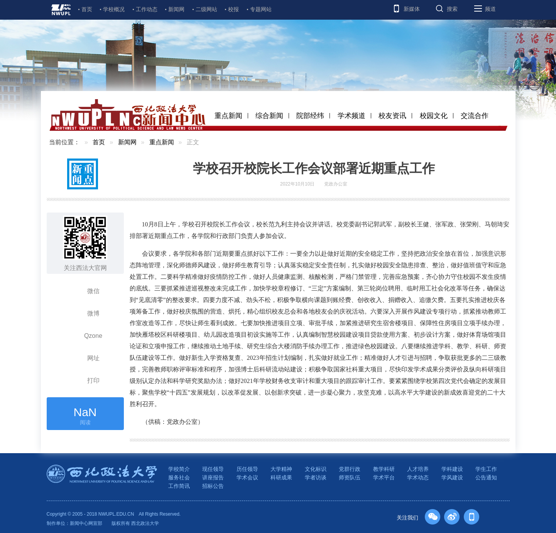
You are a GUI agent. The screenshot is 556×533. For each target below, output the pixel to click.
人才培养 (418, 469)
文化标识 (315, 469)
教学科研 (384, 469)
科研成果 (281, 477)
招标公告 (213, 486)
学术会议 (247, 477)
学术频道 (351, 116)
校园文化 (434, 116)
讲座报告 (213, 477)
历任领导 (247, 469)
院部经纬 (310, 116)
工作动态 (146, 9)
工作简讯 (179, 486)
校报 (233, 9)
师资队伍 (349, 477)
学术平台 (384, 477)
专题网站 (261, 9)
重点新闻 (228, 116)
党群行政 (349, 469)
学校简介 (179, 469)
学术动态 (418, 477)
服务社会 (179, 477)
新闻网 (176, 9)
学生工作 (486, 469)
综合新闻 (269, 116)
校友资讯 (392, 116)
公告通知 (486, 477)
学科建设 (452, 469)
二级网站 (206, 9)
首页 (86, 9)
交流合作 (474, 116)
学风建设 (452, 477)
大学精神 (281, 469)
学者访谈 (315, 477)
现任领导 (213, 469)
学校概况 (114, 9)
